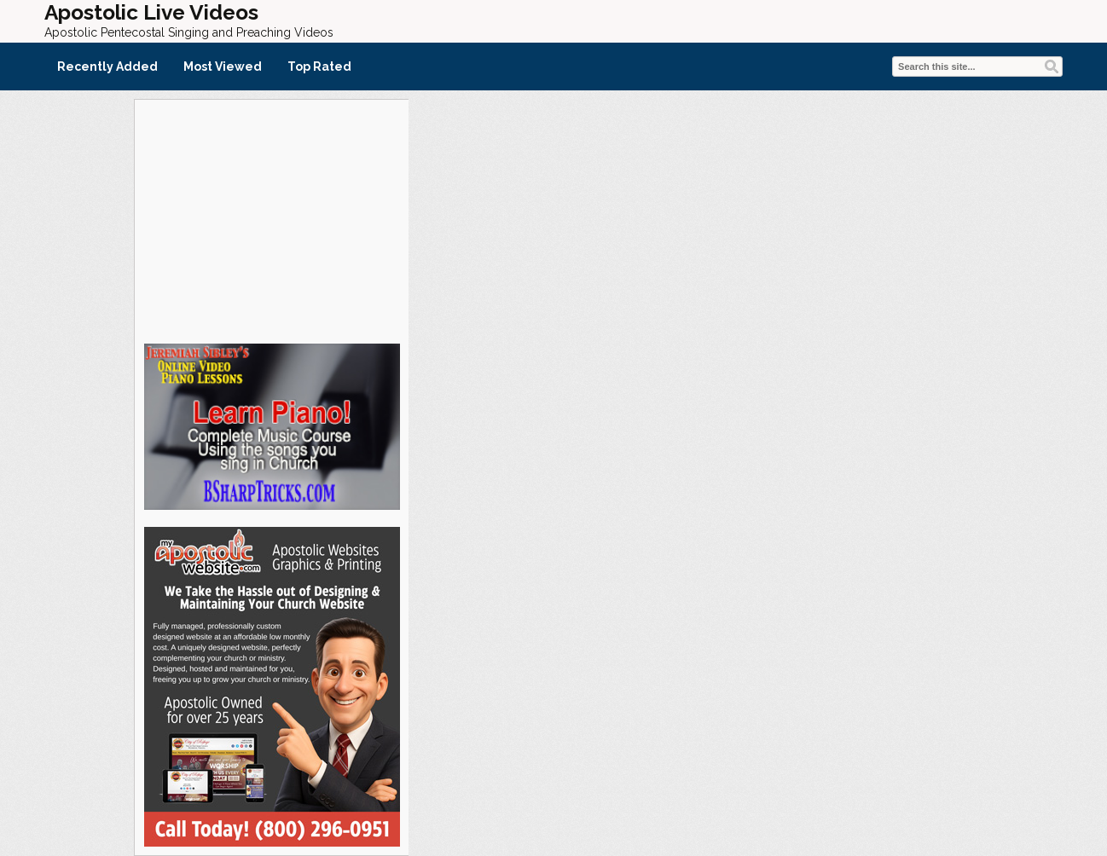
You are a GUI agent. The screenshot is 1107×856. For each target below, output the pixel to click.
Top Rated (319, 66)
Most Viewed (222, 66)
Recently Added (107, 66)
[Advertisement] (271, 219)
